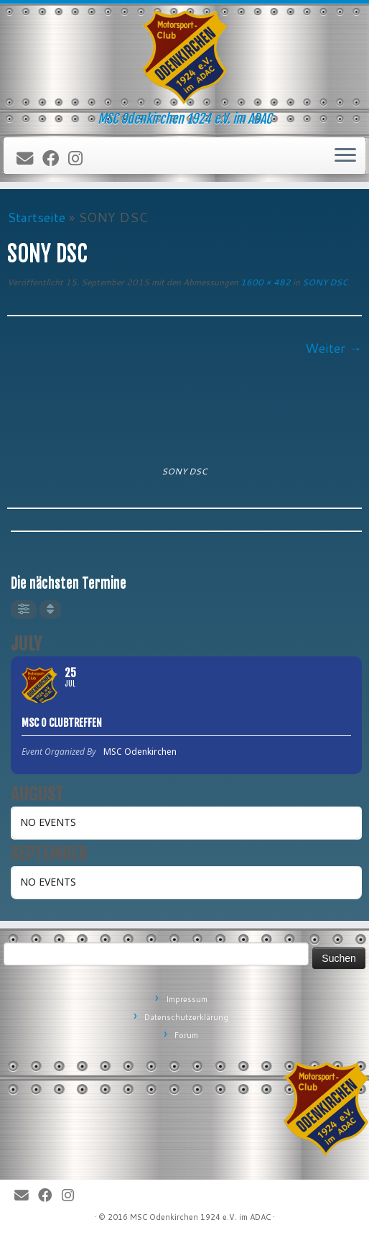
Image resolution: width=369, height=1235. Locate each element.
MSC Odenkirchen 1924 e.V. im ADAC (200, 1217)
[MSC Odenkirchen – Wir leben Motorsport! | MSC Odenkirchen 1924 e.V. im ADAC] (184, 57)
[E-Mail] (29, 158)
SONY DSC (324, 282)
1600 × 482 (264, 282)
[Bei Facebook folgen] (55, 158)
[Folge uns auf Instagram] (80, 158)
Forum (186, 1035)
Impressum (186, 999)
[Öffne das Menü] (345, 156)
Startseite (36, 217)
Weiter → (333, 348)
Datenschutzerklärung (186, 1017)
